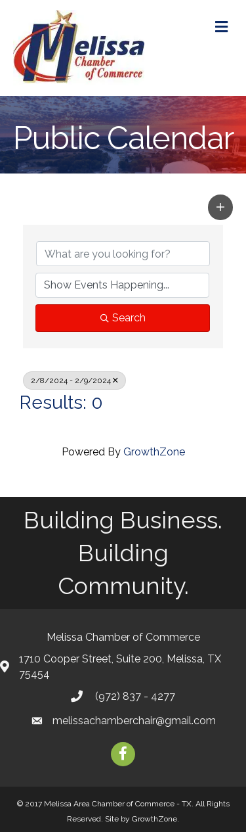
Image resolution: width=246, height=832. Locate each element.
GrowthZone (154, 452)
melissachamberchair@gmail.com (134, 720)
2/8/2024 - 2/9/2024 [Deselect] (74, 380)
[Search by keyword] (123, 253)
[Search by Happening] (122, 285)
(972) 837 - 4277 (133, 696)
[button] (220, 207)
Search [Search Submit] (123, 318)
